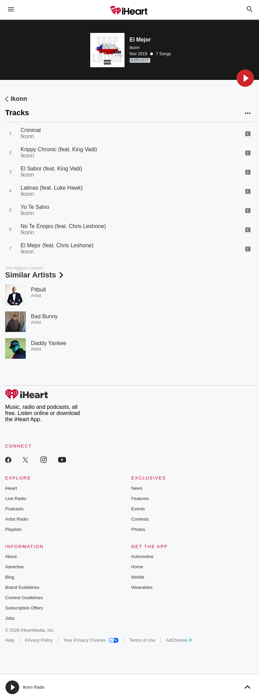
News (137, 488)
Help (9, 640)
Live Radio (15, 498)
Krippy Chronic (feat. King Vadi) (59, 149)
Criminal (31, 130)
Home (137, 566)
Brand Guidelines (22, 587)
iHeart (11, 488)
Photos (138, 529)
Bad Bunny (44, 316)
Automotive (142, 556)
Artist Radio (16, 519)
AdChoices (179, 640)
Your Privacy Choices (91, 640)
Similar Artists (35, 275)
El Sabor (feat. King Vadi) (51, 168)
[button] (245, 78)
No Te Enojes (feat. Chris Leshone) (63, 226)
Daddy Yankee (48, 343)
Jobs (9, 618)
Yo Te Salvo (35, 207)
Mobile (137, 577)
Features (140, 498)
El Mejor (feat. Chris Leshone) (57, 245)
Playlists (13, 529)
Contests (140, 519)
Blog (9, 577)
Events (138, 508)
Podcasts (14, 508)
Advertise (14, 566)
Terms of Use (142, 640)
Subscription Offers (24, 607)
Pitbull (38, 290)
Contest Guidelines (24, 597)
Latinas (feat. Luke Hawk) (52, 188)
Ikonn (135, 47)
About (11, 556)
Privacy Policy (39, 640)
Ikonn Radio (34, 687)
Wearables (142, 587)
